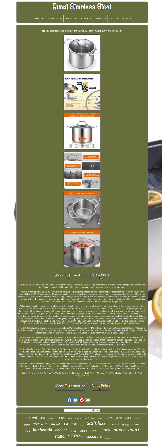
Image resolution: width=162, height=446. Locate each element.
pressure (40, 423)
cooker (61, 429)
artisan (107, 438)
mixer (119, 429)
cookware (94, 436)
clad (65, 424)
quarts (83, 430)
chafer (26, 425)
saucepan (52, 418)
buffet (109, 417)
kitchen (136, 418)
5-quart (78, 418)
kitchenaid (42, 429)
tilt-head (125, 425)
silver (119, 417)
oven (27, 431)
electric (73, 431)
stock (105, 429)
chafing (31, 417)
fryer (94, 430)
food (128, 418)
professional (90, 418)
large (42, 417)
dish (74, 424)
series (82, 425)
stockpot (114, 424)
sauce (100, 418)
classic (136, 424)
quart (133, 429)
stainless (96, 423)
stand (59, 436)
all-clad (55, 424)
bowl (62, 417)
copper (70, 418)
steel (75, 436)
